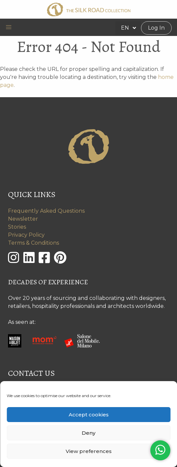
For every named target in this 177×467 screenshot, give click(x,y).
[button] (8, 27)
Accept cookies (89, 414)
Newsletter (23, 219)
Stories (17, 227)
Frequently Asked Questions (46, 211)
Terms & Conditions (33, 243)
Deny (88, 433)
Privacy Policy (26, 235)
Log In (156, 28)
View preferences (89, 451)
